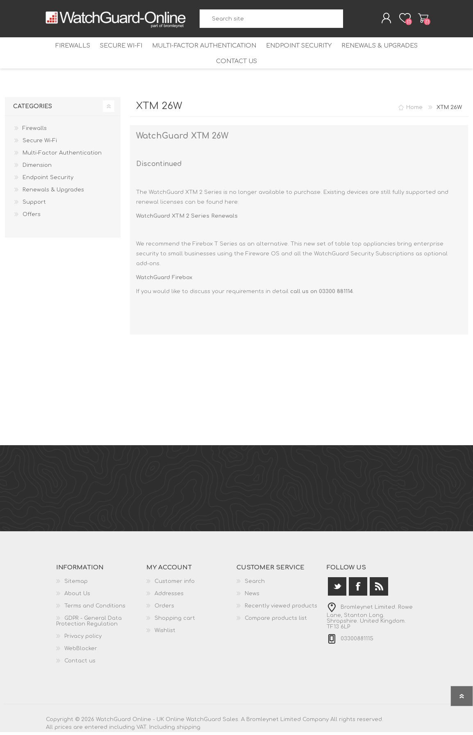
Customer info (175, 584)
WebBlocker (80, 651)
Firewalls (76, 49)
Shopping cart (418, 20)
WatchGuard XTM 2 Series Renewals (187, 219)
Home (414, 110)
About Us (77, 596)
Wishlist (165, 633)
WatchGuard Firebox (164, 280)
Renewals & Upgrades (376, 49)
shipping (188, 730)
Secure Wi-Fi (122, 49)
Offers (32, 217)
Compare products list (276, 621)
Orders (164, 609)
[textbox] (271, 20)
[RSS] (379, 589)
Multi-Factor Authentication (204, 49)
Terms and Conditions (94, 609)
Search (350, 20)
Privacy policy (83, 639)
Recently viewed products (281, 609)
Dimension (37, 168)
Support (34, 205)
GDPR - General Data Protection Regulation (89, 624)
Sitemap (76, 584)
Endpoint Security (297, 49)
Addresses (169, 596)
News (252, 596)
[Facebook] (358, 589)
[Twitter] (337, 589)
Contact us (236, 64)
